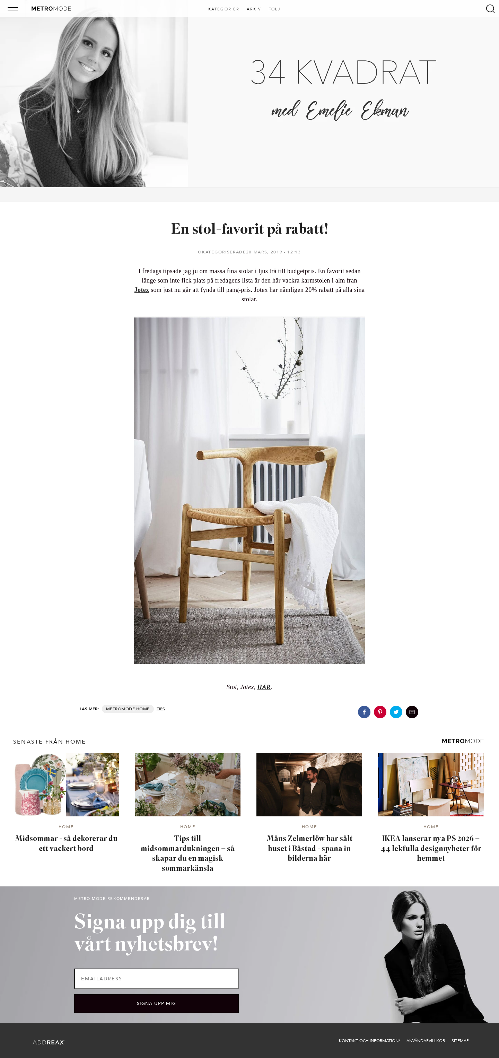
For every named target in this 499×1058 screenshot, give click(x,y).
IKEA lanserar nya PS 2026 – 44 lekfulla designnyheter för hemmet (431, 849)
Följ (275, 9)
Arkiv (254, 9)
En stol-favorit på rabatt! (249, 230)
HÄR (264, 687)
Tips (161, 709)
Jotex (141, 289)
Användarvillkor (425, 1040)
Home (143, 709)
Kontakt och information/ (369, 1040)
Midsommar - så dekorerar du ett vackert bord (66, 844)
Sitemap (460, 1040)
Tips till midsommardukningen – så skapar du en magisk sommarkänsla (188, 854)
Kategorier (224, 9)
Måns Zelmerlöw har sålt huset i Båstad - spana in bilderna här (309, 849)
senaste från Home (49, 742)
